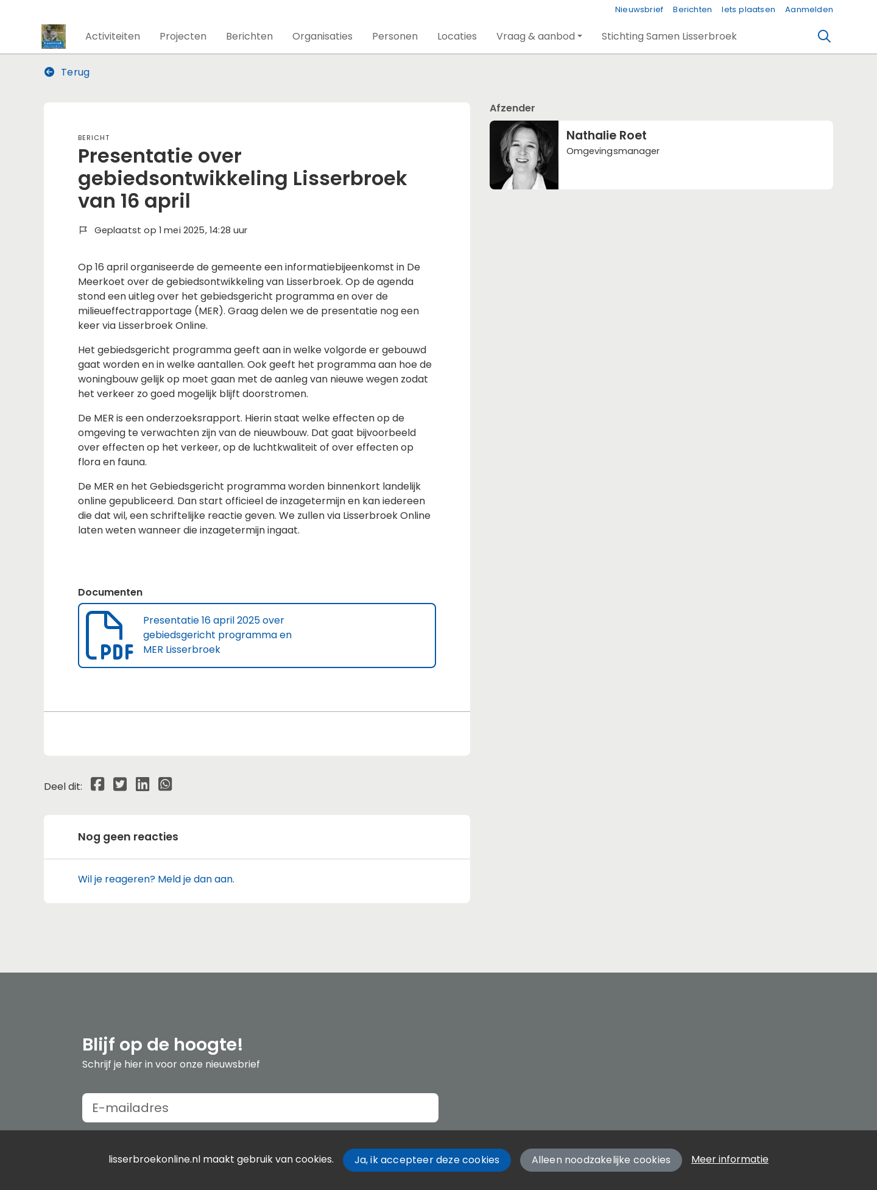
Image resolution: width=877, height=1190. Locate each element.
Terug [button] (67, 72)
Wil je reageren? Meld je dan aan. (156, 879)
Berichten (692, 9)
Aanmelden (809, 9)
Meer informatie (730, 1159)
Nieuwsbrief (639, 9)
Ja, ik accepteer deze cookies (427, 1160)
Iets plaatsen (748, 9)
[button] (113, 36)
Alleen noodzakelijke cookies (601, 1160)
